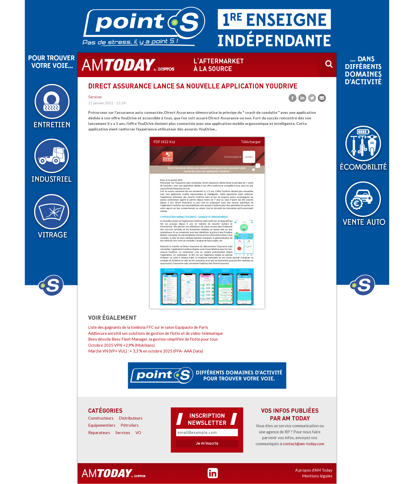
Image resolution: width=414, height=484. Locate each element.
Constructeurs (101, 418)
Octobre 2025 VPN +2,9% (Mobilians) (121, 345)
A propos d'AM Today (313, 470)
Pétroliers (130, 425)
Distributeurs (131, 418)
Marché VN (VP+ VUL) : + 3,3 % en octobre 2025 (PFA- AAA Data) (145, 351)
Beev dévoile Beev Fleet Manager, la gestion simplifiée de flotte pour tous (153, 339)
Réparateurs (99, 432)
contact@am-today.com (303, 443)
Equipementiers (101, 425)
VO (138, 432)
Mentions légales (317, 475)
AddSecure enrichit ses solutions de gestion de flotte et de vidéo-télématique (155, 333)
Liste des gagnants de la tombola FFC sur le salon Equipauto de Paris (148, 327)
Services (95, 97)
